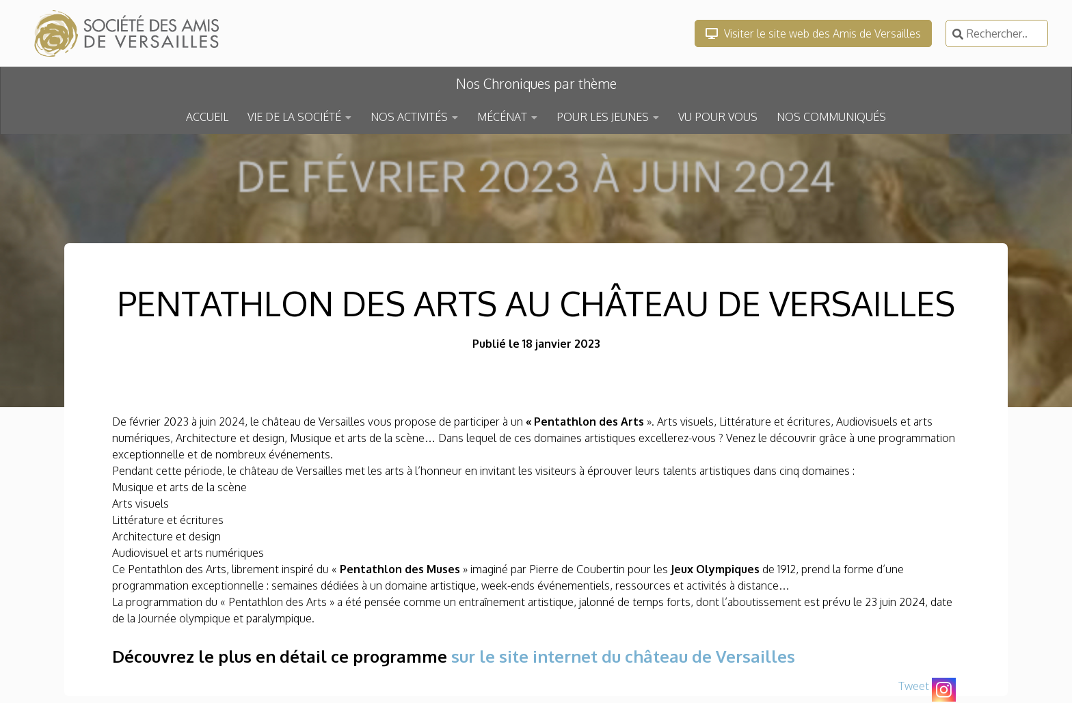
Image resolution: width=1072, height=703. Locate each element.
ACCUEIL (207, 117)
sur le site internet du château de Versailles (623, 656)
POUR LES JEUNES (603, 117)
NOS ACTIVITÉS (409, 117)
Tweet (913, 686)
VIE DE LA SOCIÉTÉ (294, 117)
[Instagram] (944, 690)
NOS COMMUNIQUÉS (831, 117)
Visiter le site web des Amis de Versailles (813, 33)
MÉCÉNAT (502, 117)
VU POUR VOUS (718, 117)
